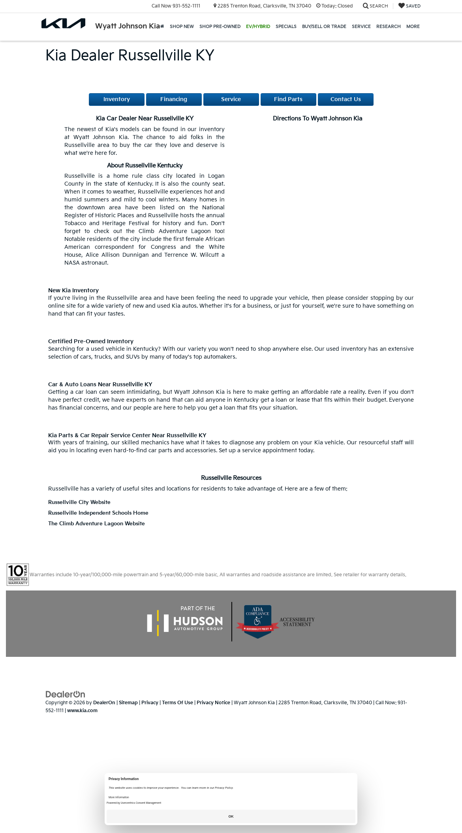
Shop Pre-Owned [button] (219, 26)
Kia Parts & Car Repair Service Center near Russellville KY (127, 435)
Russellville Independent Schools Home (98, 513)
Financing (173, 99)
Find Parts (288, 99)
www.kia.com (82, 711)
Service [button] (361, 26)
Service (231, 99)
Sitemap (128, 703)
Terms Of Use (177, 703)
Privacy (149, 703)
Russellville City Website (79, 503)
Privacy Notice (213, 703)
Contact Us (346, 99)
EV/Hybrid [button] (258, 26)
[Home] (162, 27)
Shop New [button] (182, 26)
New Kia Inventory (73, 290)
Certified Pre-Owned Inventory (90, 341)
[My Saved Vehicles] (409, 6)
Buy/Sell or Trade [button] (324, 26)
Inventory (116, 99)
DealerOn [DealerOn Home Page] (104, 703)
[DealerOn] (65, 694)
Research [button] (388, 26)
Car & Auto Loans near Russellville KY (100, 384)
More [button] (413, 26)
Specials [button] (286, 26)
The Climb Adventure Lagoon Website (96, 524)
